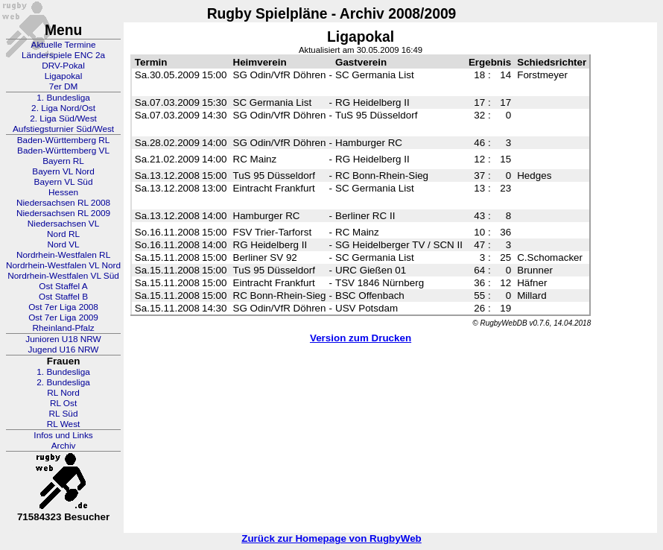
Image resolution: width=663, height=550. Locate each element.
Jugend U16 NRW (63, 349)
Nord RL (63, 234)
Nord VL (63, 244)
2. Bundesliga (63, 382)
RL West (63, 424)
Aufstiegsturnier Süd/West (63, 129)
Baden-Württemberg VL (63, 150)
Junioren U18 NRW (63, 339)
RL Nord (63, 393)
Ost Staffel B (63, 296)
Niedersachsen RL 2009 (63, 213)
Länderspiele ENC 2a (63, 55)
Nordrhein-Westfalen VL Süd (63, 276)
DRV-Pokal (63, 65)
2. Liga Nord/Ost (63, 108)
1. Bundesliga (63, 97)
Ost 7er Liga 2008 (63, 307)
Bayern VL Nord (63, 171)
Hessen (63, 192)
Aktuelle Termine (63, 44)
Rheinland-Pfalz (63, 328)
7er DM (63, 86)
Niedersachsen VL (63, 223)
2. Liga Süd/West (63, 118)
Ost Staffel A (63, 286)
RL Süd (63, 413)
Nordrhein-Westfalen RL (63, 255)
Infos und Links (63, 435)
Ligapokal (64, 76)
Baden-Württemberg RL (63, 140)
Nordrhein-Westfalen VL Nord (63, 265)
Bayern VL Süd (63, 182)
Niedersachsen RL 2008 (63, 202)
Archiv (63, 445)
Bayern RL (63, 161)
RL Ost (63, 403)
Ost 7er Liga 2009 (63, 317)
